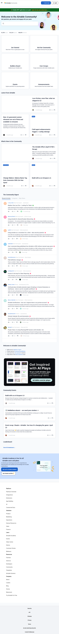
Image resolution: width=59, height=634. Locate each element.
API (29, 612)
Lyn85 (9, 230)
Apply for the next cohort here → (40, 10)
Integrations (9, 494)
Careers (8, 582)
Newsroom (9, 592)
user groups (17, 353)
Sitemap (30, 616)
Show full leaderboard (9, 447)
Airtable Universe (10, 573)
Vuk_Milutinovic (12, 257)
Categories (15, 198)
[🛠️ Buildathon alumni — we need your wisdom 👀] (29, 414)
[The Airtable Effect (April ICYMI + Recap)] (29, 152)
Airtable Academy (11, 535)
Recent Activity (6, 198)
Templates (9, 570)
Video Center (9, 541)
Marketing (9, 516)
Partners (8, 557)
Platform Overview (11, 491)
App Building (9, 501)
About (7, 579)
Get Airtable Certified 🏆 (9, 473)
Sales (7, 526)
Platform (8, 488)
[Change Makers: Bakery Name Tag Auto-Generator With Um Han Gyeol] (15, 176)
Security (29, 608)
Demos (8, 545)
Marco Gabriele (11, 300)
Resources (9, 554)
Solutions (8, 510)
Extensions (9, 498)
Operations (9, 519)
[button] (2, 3)
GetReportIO (11, 271)
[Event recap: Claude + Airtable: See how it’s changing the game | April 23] (29, 430)
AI (6, 504)
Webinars (8, 551)
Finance (8, 529)
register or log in (17, 349)
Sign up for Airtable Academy (9, 469)
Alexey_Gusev (11, 284)
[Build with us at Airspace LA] (44, 176)
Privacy (29, 620)
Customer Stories (11, 548)
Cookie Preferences (29, 631)
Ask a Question (19, 354)
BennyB (10, 327)
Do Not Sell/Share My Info (29, 627)
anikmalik (10, 243)
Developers (9, 563)
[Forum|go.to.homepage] (11, 2)
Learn (7, 532)
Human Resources (11, 523)
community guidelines (20, 351)
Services (8, 560)
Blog (7, 585)
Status (8, 589)
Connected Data (10, 507)
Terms (29, 624)
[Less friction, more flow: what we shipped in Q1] (29, 104)
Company (8, 576)
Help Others (22, 198)
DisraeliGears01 (12, 313)
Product (8, 513)
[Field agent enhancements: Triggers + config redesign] (44, 126)
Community (9, 567)
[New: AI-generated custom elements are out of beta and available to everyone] (15, 126)
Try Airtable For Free (11, 595)
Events (8, 538)
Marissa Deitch (11, 216)
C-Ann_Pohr (11, 203)
